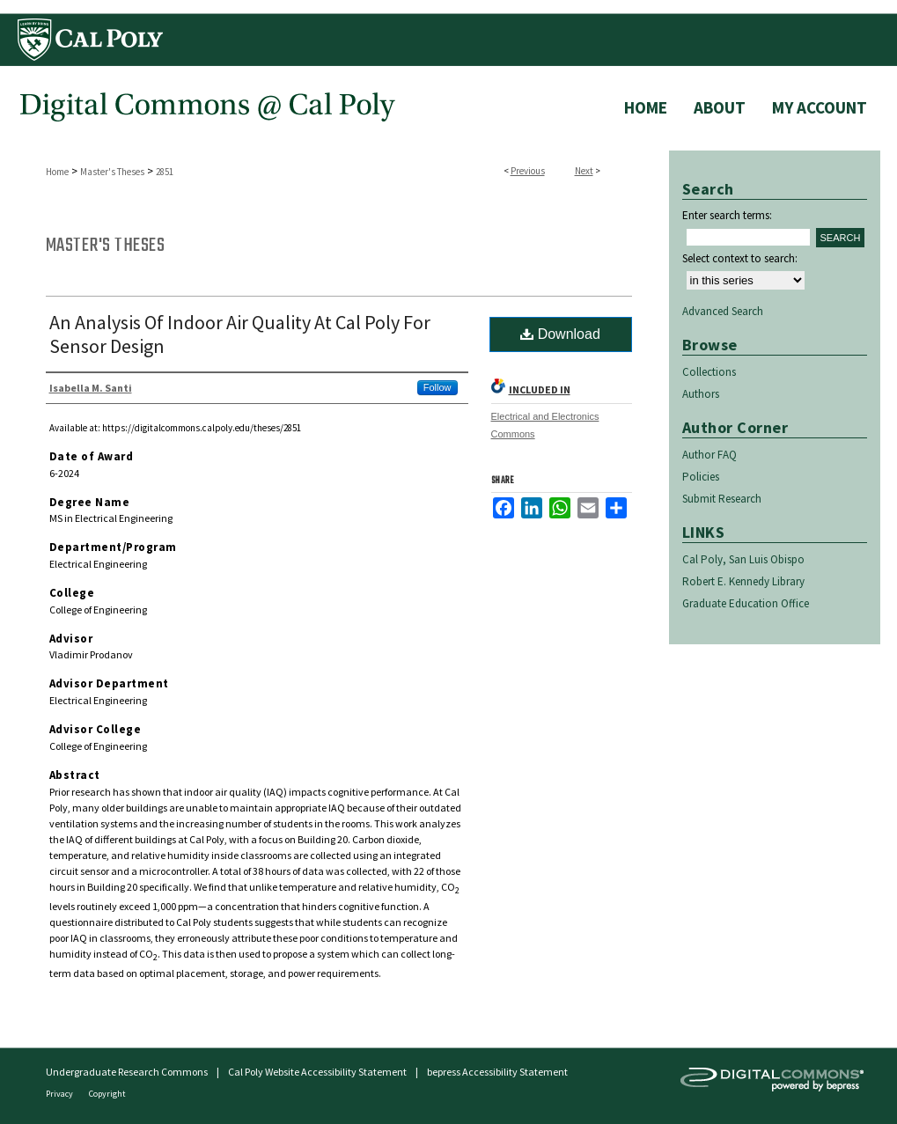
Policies (700, 476)
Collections (709, 371)
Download (560, 334)
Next (584, 171)
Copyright (107, 1093)
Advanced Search (722, 311)
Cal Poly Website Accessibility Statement (317, 1071)
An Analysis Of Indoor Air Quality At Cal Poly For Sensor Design (239, 334)
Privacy (60, 1093)
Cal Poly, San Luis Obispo (743, 559)
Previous (528, 171)
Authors (700, 393)
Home (57, 171)
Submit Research (721, 498)
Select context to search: (740, 258)
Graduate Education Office (745, 603)
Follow (437, 387)
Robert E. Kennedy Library (743, 581)
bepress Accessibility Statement (497, 1071)
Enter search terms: (727, 215)
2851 (164, 171)
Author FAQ (709, 454)
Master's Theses (112, 171)
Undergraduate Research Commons (127, 1071)
